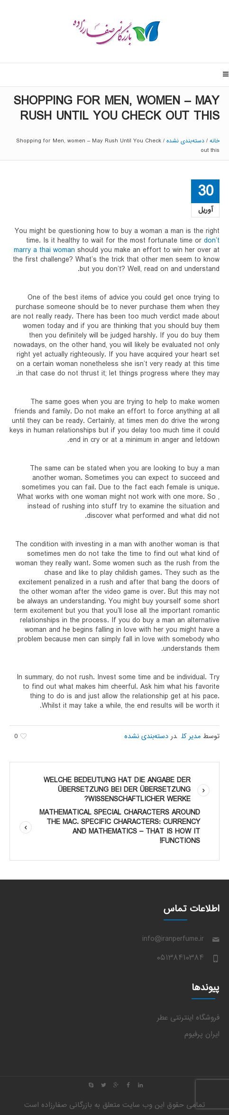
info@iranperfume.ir (173, 939)
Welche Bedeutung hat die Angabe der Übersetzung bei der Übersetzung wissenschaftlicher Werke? (117, 790)
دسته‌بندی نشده (185, 141)
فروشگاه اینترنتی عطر (188, 1018)
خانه (215, 141)
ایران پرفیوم (202, 1034)
